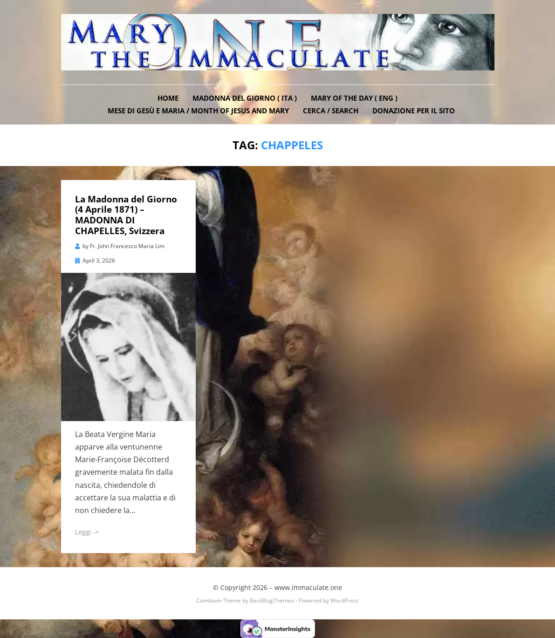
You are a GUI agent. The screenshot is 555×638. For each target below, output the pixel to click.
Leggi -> (87, 531)
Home (168, 98)
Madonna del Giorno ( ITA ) (244, 98)
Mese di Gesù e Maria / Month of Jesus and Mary (198, 110)
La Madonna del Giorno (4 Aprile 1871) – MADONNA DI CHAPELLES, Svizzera (126, 215)
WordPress (344, 600)
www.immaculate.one (308, 587)
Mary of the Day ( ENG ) (354, 98)
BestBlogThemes (272, 600)
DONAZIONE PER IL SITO (413, 110)
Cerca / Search (330, 110)
